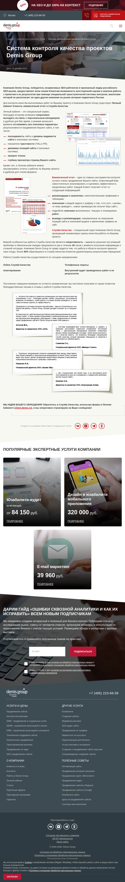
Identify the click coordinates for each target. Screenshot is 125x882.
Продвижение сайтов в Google (77, 790)
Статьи (10, 785)
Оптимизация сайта (71, 766)
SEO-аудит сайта (70, 725)
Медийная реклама (71, 721)
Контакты (11, 771)
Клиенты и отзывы (16, 766)
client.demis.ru (23, 408)
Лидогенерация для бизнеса (76, 740)
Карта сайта (62, 842)
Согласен (12, 877)
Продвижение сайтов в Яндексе (77, 785)
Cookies (28, 862)
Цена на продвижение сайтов (76, 799)
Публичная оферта (16, 790)
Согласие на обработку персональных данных (62, 852)
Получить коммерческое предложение (106, 15)
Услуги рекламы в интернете (76, 744)
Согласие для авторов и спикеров (62, 835)
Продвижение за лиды (17, 749)
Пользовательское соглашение (62, 858)
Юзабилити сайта (70, 795)
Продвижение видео (72, 780)
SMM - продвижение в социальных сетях (27, 721)
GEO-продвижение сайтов (19, 754)
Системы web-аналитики (74, 804)
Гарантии (11, 799)
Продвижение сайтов (17, 711)
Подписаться (83, 651)
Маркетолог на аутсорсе (74, 735)
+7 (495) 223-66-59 (34, 15)
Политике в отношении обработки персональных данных (55, 870)
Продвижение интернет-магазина (78, 771)
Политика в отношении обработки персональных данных (62, 855)
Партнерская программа (18, 795)
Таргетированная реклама (19, 744)
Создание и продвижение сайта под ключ (82, 749)
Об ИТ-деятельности (62, 838)
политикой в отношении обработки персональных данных (68, 665)
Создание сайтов (70, 716)
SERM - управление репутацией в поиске (27, 725)
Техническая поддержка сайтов (22, 735)
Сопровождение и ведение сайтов (79, 754)
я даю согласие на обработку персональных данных (69, 662)
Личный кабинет (14, 780)
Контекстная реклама (17, 716)
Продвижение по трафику (74, 730)
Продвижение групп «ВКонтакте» (78, 776)
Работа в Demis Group (17, 776)
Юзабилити (67, 711)
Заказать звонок (83, 15)
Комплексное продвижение (20, 740)
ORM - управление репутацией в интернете (28, 730)
